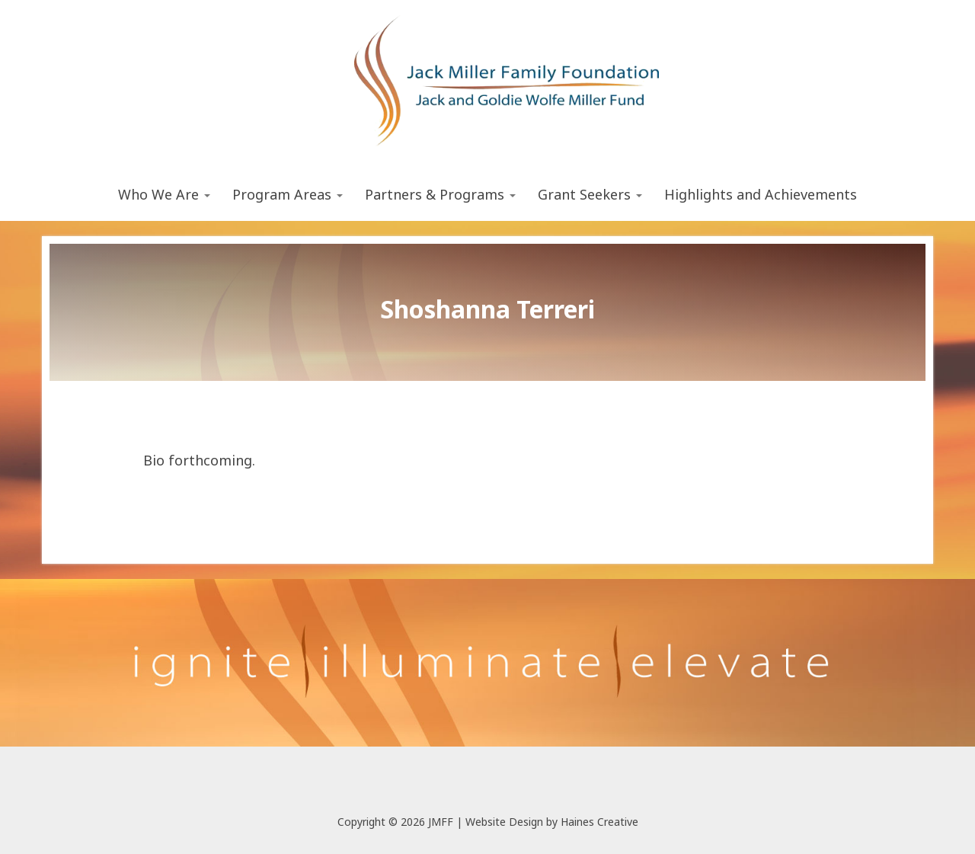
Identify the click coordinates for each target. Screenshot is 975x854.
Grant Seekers (590, 194)
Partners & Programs (440, 194)
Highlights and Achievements (760, 194)
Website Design (504, 821)
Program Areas (287, 194)
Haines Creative (599, 821)
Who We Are (164, 194)
